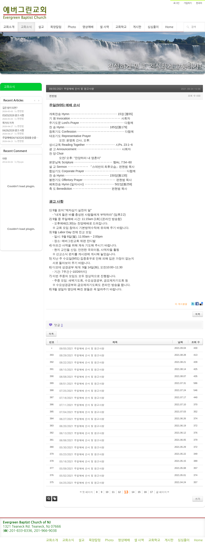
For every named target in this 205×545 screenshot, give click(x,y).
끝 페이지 (162, 492)
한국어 (199, 3)
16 (145, 492)
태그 (54, 498)
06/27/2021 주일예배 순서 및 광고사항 (81, 419)
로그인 (176, 3)
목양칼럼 (56, 27)
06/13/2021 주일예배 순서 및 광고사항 (81, 433)
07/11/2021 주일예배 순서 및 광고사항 (81, 405)
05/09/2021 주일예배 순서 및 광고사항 (81, 468)
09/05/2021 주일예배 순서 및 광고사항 (71, 88)
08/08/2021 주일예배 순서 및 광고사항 (81, 376)
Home (169, 27)
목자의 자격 (8, 123)
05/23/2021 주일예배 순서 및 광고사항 (81, 454)
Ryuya (20, 162)
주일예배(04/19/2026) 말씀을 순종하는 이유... (21, 138)
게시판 (137, 27)
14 (133, 492)
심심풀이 (153, 27)
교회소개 (8, 27)
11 (113, 492)
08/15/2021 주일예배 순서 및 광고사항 (81, 369)
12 (119, 492)
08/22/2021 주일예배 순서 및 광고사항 (81, 362)
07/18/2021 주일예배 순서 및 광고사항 (81, 397)
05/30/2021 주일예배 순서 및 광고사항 (81, 447)
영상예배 (88, 27)
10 (107, 492)
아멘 (4, 158)
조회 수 (195, 342)
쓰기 (197, 498)
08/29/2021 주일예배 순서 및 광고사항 (81, 355)
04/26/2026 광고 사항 (13, 130)
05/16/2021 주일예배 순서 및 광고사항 (81, 461)
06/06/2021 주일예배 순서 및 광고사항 (81, 440)
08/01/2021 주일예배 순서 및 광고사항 (81, 383)
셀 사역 (104, 27)
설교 (41, 27)
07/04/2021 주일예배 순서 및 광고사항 (81, 412)
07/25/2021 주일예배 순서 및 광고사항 (81, 390)
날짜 (180, 342)
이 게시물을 (181, 304)
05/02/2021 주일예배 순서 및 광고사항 (81, 475)
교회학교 (121, 27)
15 (139, 492)
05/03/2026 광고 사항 (13, 115)
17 (151, 492)
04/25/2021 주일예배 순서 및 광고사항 (81, 482)
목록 (197, 314)
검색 (48, 498)
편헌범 (20, 111)
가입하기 (187, 3)
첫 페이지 (86, 492)
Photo (72, 27)
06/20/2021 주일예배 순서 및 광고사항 (81, 426)
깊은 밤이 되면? (9, 108)
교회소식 (26, 27)
